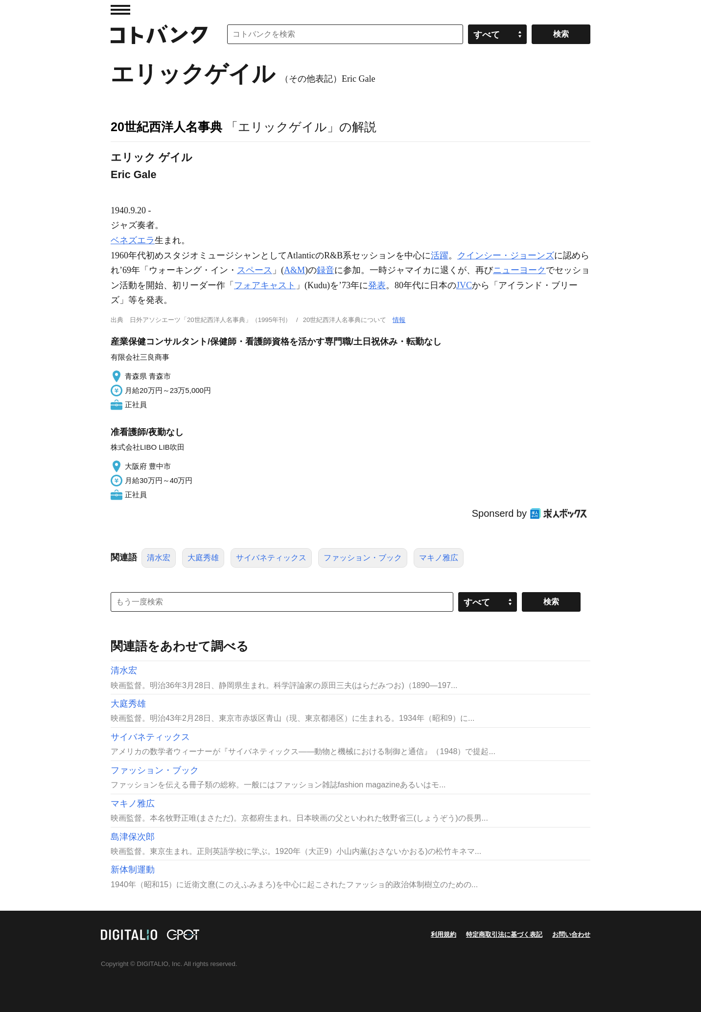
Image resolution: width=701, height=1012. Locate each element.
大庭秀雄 (203, 557)
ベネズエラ (133, 240)
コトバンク (159, 34)
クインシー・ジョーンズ (505, 255)
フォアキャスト (265, 285)
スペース (254, 270)
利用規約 (443, 934)
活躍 (439, 255)
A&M (294, 270)
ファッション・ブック (363, 557)
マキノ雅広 (438, 557)
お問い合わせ (571, 934)
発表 (377, 285)
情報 (399, 319)
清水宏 (158, 557)
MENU (120, 10)
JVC (464, 285)
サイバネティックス (271, 557)
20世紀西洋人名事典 (166, 127)
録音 (325, 270)
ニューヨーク (519, 270)
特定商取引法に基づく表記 (504, 934)
